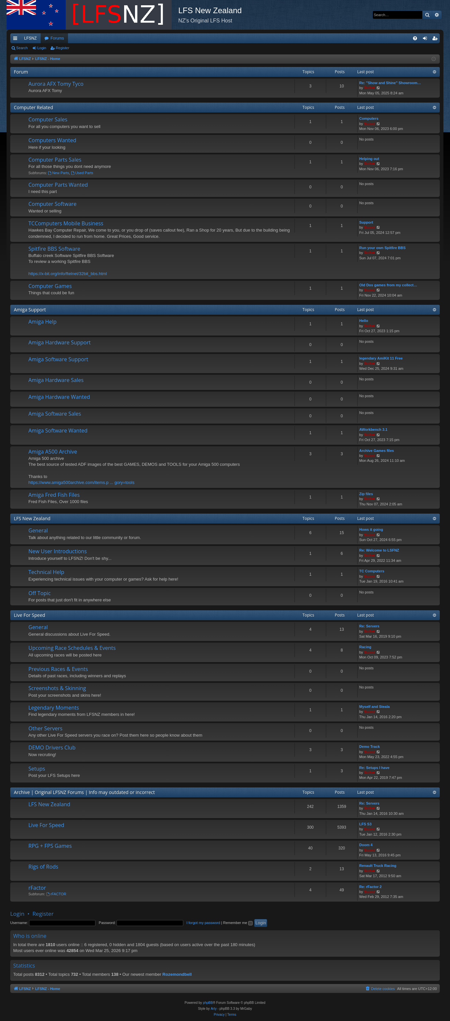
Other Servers (45, 728)
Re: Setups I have (374, 768)
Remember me (238, 923)
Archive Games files (376, 451)
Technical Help (46, 572)
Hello (363, 321)
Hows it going (371, 529)
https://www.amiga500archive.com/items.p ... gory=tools (81, 482)
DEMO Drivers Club (52, 747)
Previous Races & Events (58, 669)
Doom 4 (365, 845)
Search (22, 48)
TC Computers (371, 571)
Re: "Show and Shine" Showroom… (390, 83)
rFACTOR (56, 894)
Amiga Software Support (58, 359)
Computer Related (33, 107)
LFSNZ (30, 38)
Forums (57, 38)
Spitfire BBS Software (54, 248)
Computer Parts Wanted (58, 184)
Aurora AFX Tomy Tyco (56, 83)
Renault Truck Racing (377, 866)
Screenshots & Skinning (57, 688)
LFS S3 (365, 824)
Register (62, 48)
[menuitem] (415, 38)
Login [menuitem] (426, 39)
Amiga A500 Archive (52, 451)
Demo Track (369, 747)
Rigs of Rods (43, 866)
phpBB (208, 1003)
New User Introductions (57, 551)
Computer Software (52, 203)
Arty (214, 1008)
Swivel (369, 88)
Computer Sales (47, 119)
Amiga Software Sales (54, 413)
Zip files (366, 494)
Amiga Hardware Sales (56, 380)
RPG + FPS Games (50, 845)
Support (366, 222)
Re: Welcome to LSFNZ (379, 550)
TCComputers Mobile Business (65, 223)
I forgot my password (203, 923)
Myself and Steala (374, 707)
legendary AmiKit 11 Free (381, 358)
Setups (36, 768)
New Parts (58, 173)
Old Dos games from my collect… (388, 285)
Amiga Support (30, 309)
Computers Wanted (52, 140)
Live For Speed (29, 615)
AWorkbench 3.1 (373, 429)
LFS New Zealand (32, 518)
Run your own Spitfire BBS (382, 248)
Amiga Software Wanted (57, 430)
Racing (365, 647)
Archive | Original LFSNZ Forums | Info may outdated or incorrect (84, 792)
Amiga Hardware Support (59, 342)
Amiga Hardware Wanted (59, 396)
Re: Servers (369, 626)
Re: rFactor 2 (370, 887)
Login (41, 48)
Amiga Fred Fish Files (54, 494)
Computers (368, 118)
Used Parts (82, 173)
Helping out (369, 159)
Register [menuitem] (436, 39)
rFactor (37, 887)
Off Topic (39, 593)
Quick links (16, 39)
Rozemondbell (177, 974)
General (38, 530)
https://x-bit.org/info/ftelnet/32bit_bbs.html (67, 273)
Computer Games (50, 286)
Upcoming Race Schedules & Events (72, 648)
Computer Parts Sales (54, 159)
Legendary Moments (53, 707)
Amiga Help (42, 321)
